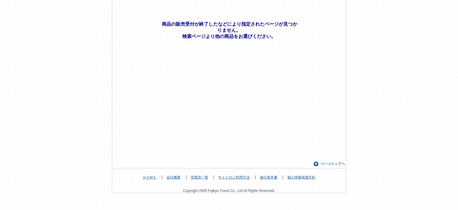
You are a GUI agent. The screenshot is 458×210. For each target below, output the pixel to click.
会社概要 (173, 177)
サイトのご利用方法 (234, 177)
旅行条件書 (268, 177)
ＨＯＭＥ (150, 177)
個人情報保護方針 (301, 177)
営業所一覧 (199, 177)
